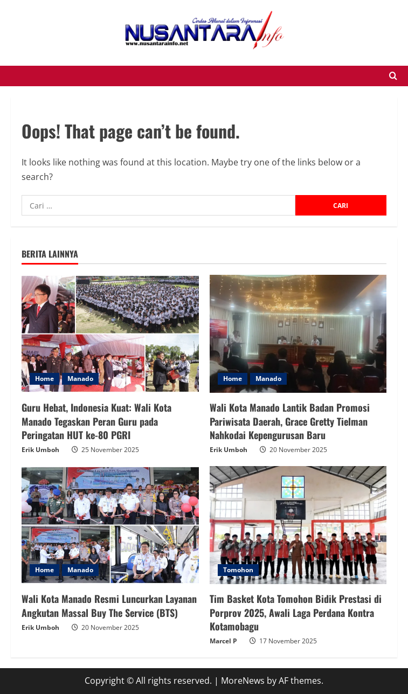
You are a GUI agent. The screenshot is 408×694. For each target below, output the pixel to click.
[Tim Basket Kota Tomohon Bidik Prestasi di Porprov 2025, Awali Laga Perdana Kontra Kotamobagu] (298, 525)
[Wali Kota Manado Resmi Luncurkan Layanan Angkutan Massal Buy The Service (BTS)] (110, 525)
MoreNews (243, 680)
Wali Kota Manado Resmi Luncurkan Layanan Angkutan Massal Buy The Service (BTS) (109, 605)
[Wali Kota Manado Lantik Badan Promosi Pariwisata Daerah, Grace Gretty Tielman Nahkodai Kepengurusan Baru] (298, 334)
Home (44, 378)
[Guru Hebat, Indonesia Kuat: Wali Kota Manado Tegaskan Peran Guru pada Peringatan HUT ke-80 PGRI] (110, 334)
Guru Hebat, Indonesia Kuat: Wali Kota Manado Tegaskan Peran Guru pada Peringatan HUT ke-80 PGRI (96, 420)
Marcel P (223, 641)
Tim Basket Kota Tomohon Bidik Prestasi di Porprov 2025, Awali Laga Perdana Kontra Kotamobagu (296, 612)
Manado (80, 378)
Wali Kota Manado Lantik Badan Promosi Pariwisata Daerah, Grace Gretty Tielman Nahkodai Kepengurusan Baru (290, 420)
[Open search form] (393, 76)
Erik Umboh (40, 449)
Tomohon (238, 569)
